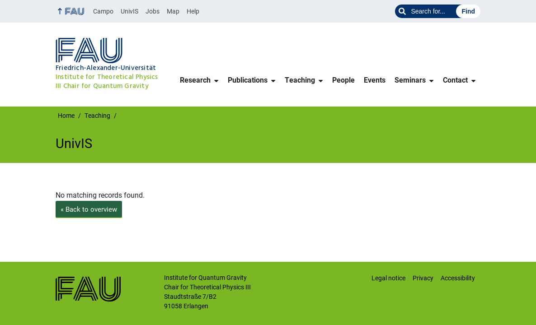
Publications (248, 80)
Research (195, 80)
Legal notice (388, 278)
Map (173, 11)
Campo (103, 11)
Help (193, 11)
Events (375, 80)
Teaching (300, 80)
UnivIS (129, 11)
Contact (455, 80)
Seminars (410, 80)
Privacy (423, 278)
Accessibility (458, 278)
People (343, 80)
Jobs (153, 11)
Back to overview (89, 209)
